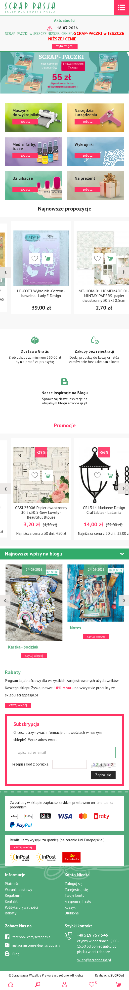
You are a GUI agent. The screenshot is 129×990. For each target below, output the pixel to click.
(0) (118, 984)
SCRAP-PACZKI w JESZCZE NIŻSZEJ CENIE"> (64, 36)
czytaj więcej (64, 46)
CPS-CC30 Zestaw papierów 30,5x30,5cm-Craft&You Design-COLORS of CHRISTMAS (33, 295)
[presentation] (5, 272)
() (91, 982)
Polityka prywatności (21, 907)
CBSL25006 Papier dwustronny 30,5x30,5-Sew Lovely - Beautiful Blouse (96, 512)
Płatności (12, 883)
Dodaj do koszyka (39, 258)
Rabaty (10, 913)
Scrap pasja (41, 7)
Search (37, 984)
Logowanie (64, 984)
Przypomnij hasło (78, 901)
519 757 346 (92, 935)
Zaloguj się (74, 883)
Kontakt (11, 901)
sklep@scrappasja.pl (94, 960)
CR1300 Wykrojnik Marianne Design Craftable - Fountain (33, 510)
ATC (7, 628)
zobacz (33, 117)
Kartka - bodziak (81, 647)
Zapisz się (103, 774)
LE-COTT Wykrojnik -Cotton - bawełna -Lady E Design (96, 293)
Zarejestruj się (76, 889)
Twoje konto (75, 895)
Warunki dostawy (18, 889)
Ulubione (72, 913)
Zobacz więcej (35, 353)
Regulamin (13, 895)
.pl (117, 975)
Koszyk (70, 907)
